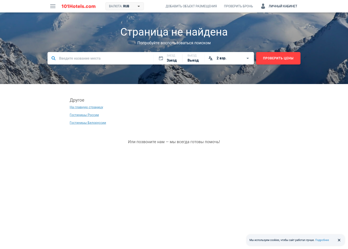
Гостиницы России (84, 115)
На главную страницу (86, 107)
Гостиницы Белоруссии (88, 123)
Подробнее (322, 240)
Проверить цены (278, 58)
